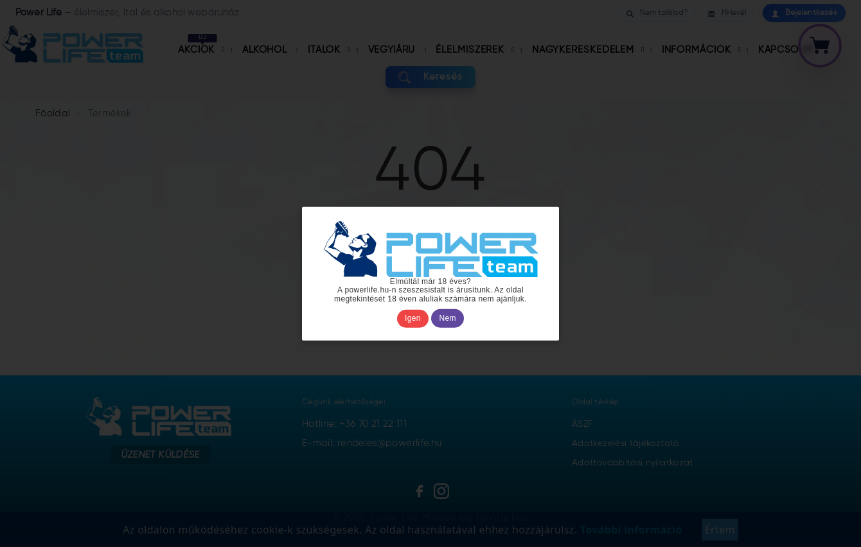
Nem (447, 318)
